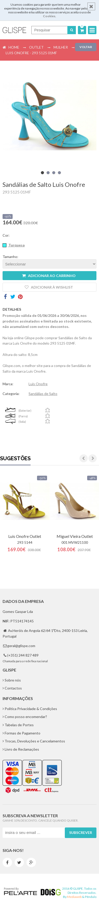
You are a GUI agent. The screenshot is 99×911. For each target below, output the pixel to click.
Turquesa (16, 245)
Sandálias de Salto (43, 393)
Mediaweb (74, 897)
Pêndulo (90, 897)
